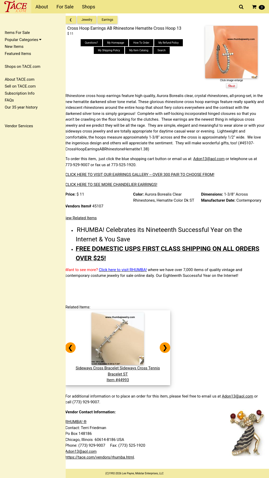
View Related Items (84, 218)
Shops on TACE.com (22, 66)
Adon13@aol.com (213, 158)
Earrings (112, 20)
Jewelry (91, 20)
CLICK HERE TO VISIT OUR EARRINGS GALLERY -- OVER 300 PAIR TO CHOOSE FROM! (144, 174)
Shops (88, 6)
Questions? (94, 42)
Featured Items (18, 53)
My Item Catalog (141, 50)
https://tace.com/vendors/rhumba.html (104, 457)
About (41, 6)
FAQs (9, 100)
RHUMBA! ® (80, 421)
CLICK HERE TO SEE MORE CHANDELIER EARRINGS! (116, 184)
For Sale (65, 6)
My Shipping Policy (112, 50)
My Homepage (118, 42)
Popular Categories (23, 39)
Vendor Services (19, 126)
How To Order (144, 42)
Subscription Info (20, 93)
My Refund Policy (172, 42)
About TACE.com (19, 79)
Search (165, 50)
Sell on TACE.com (20, 86)
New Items (14, 46)
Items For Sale (17, 32)
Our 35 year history (21, 107)
